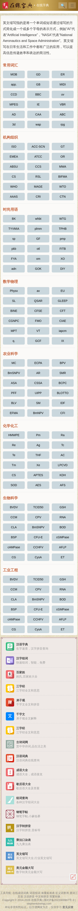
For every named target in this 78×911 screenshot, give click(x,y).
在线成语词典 (20, 893)
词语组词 (35, 893)
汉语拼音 (29, 896)
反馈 (73, 877)
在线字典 (42, 5)
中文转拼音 (42, 896)
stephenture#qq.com (39, 903)
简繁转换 (55, 896)
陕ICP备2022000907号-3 (59, 900)
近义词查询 (62, 893)
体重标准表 (48, 893)
